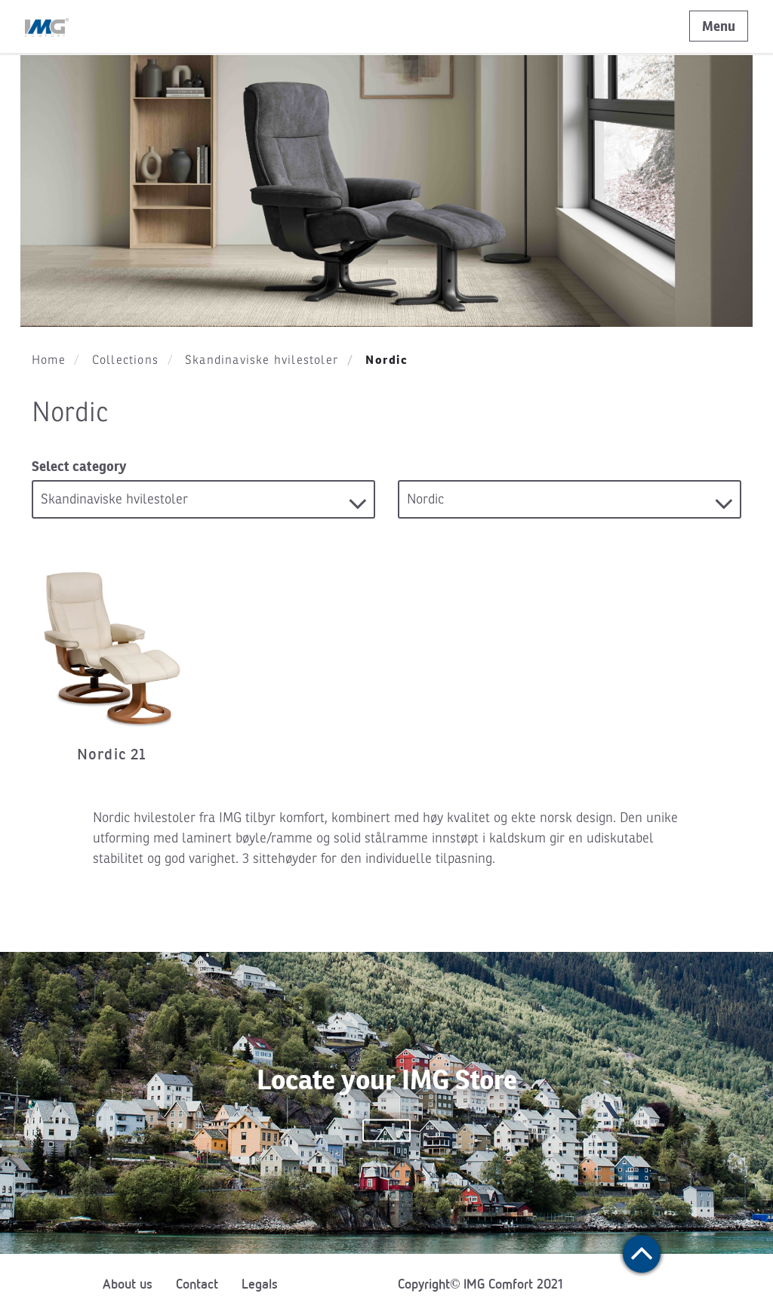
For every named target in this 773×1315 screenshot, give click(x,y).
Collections (125, 360)
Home (49, 360)
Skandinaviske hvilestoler (261, 360)
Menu (718, 26)
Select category (79, 466)
